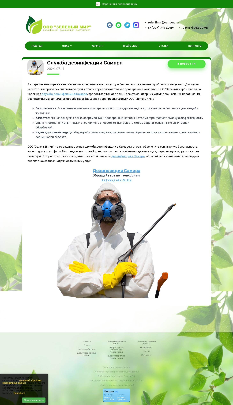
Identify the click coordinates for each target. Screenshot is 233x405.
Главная (36, 46)
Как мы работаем (87, 349)
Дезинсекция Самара (116, 170)
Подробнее (19, 393)
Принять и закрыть (34, 400)
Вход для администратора (116, 367)
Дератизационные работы (86, 354)
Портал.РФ (129, 376)
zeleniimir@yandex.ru (163, 22)
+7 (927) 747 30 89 (161, 28)
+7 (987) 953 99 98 (194, 28)
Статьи (163, 46)
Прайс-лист (131, 46)
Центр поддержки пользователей (116, 385)
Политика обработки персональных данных (116, 372)
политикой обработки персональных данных (21, 381)
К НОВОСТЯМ (186, 64)
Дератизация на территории (116, 357)
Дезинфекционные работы (116, 342)
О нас (87, 345)
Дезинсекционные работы (146, 342)
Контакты (195, 46)
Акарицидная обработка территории (116, 349)
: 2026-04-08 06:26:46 (132, 380)
